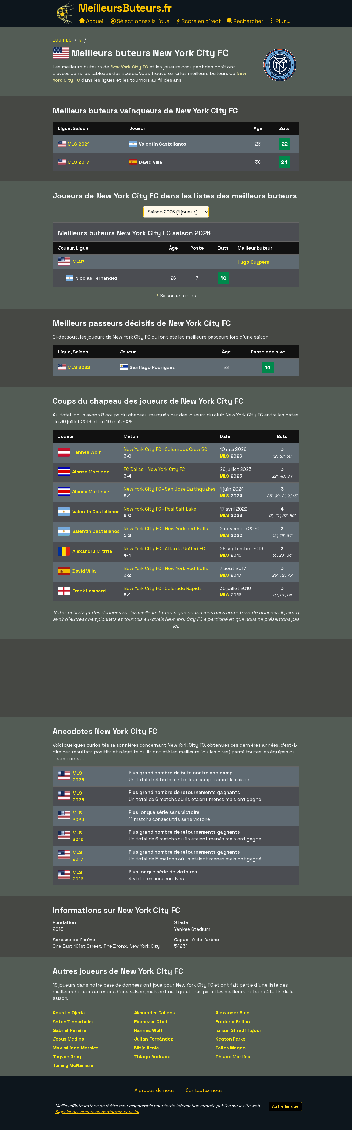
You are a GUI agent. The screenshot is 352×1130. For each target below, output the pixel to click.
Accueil (91, 21)
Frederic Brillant (233, 1021)
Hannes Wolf (148, 1030)
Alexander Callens (154, 1013)
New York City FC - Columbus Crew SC (165, 449)
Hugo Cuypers (253, 262)
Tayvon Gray (67, 1056)
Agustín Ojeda (69, 1013)
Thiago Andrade (152, 1056)
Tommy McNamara (73, 1065)
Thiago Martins (232, 1056)
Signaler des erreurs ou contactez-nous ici (97, 1111)
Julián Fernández (153, 1039)
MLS (78, 144)
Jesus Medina (68, 1039)
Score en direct (198, 21)
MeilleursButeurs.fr (125, 8)
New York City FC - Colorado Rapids (163, 588)
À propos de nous (154, 1090)
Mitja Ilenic (146, 1048)
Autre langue (285, 1106)
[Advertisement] (176, 678)
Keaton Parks (230, 1039)
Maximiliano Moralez (75, 1048)
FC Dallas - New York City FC (154, 469)
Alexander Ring (232, 1013)
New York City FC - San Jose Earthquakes (169, 489)
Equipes (62, 40)
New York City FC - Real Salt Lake (160, 509)
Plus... (279, 21)
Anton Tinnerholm (72, 1021)
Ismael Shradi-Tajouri (239, 1030)
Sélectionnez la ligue (140, 21)
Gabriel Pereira (69, 1030)
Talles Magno (230, 1048)
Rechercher (245, 21)
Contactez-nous (204, 1090)
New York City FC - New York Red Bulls (166, 529)
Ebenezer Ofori (151, 1021)
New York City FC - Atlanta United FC (164, 549)
